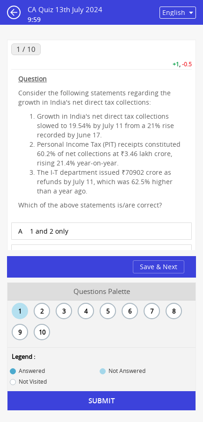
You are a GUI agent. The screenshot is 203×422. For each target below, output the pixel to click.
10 (42, 332)
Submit (101, 401)
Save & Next (158, 266)
